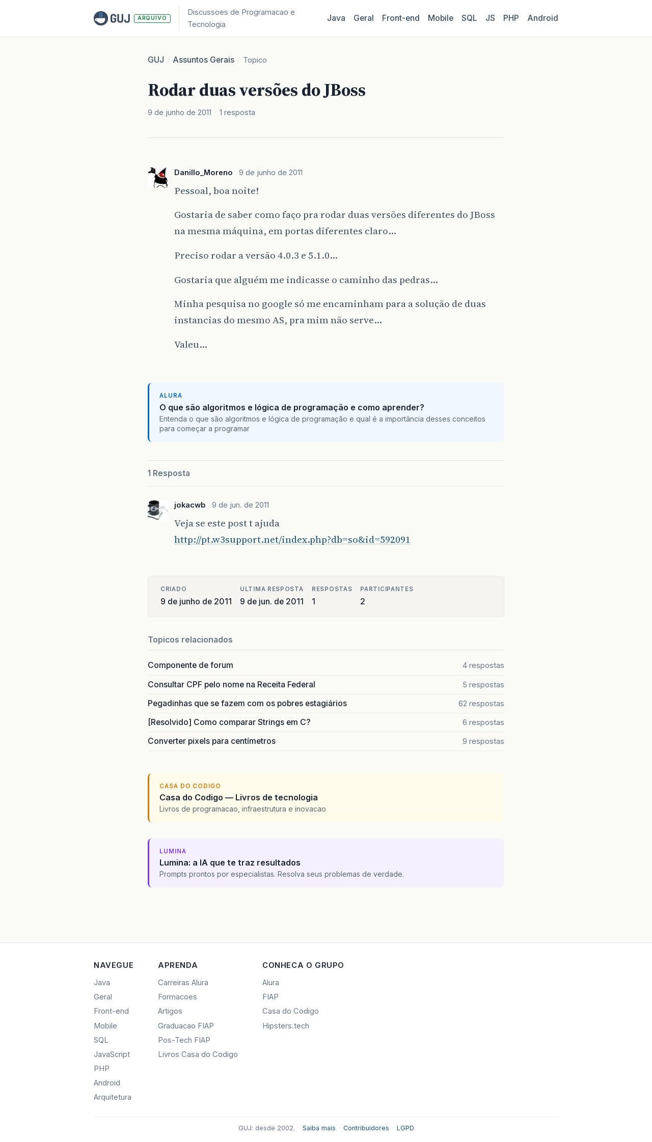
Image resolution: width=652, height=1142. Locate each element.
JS (490, 18)
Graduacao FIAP (186, 1025)
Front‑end (401, 18)
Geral (364, 18)
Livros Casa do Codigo (198, 1054)
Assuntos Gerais (203, 60)
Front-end (111, 1011)
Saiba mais (319, 1128)
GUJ (156, 60)
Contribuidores (366, 1128)
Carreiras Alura (183, 982)
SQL (469, 18)
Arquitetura (112, 1097)
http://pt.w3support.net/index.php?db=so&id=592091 (292, 539)
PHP (511, 18)
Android (542, 18)
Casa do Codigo (290, 1011)
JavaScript (112, 1054)
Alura (270, 982)
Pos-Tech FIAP (184, 1040)
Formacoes (177, 996)
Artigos (170, 1011)
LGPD (405, 1128)
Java (336, 18)
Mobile (440, 18)
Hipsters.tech (285, 1025)
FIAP (270, 996)
